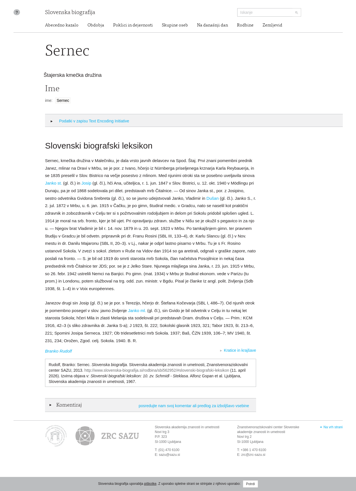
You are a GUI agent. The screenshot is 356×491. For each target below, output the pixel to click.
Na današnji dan (212, 25)
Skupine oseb (175, 25)
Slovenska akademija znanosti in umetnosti (187, 427)
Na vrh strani (332, 427)
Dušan (213, 198)
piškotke (150, 484)
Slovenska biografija (70, 13)
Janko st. (53, 183)
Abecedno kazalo (62, 25)
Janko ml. (137, 310)
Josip (86, 183)
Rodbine (245, 25)
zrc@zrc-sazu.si (253, 455)
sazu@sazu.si (169, 455)
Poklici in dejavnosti (133, 25)
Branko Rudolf (58, 351)
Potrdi (250, 484)
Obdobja (96, 25)
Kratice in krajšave (240, 350)
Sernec (63, 100)
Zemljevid (272, 25)
